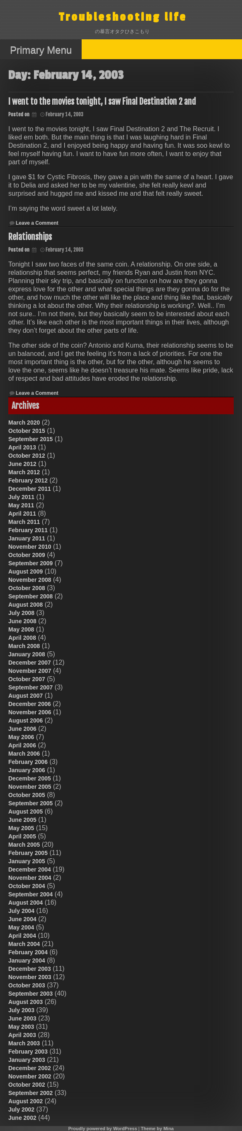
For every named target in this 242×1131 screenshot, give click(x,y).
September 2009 (30, 563)
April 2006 (22, 745)
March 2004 (24, 944)
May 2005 (21, 828)
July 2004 (21, 911)
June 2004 (22, 919)
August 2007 (25, 695)
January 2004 (26, 960)
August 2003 (25, 1002)
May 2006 (21, 737)
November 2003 (29, 977)
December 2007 (29, 662)
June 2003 (22, 1018)
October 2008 (26, 588)
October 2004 (26, 886)
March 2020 (24, 422)
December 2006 (29, 704)
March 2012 (24, 472)
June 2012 (22, 464)
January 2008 (26, 654)
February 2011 (28, 530)
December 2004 (29, 869)
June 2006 (22, 728)
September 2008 (30, 596)
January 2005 (26, 861)
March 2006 (24, 753)
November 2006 (29, 712)
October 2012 (26, 455)
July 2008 (21, 613)
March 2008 (24, 646)
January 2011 (26, 538)
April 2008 (22, 637)
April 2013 (22, 447)
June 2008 (22, 621)
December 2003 (29, 968)
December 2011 (29, 488)
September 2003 (30, 993)
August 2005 (25, 811)
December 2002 (29, 1068)
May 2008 (21, 629)
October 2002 (26, 1084)
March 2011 (24, 522)
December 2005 (29, 778)
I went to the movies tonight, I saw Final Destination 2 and (102, 101)
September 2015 (30, 439)
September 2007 (30, 687)
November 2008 (29, 579)
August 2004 (25, 902)
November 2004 (29, 877)
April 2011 (22, 513)
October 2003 (26, 985)
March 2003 (24, 1043)
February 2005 (28, 853)
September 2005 (30, 803)
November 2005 (29, 786)
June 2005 (22, 819)
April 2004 (22, 935)
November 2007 (29, 671)
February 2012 (28, 480)
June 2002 (22, 1117)
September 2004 (30, 894)
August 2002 (25, 1101)
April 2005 (22, 836)
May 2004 (21, 927)
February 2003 (28, 1051)
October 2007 (26, 679)
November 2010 (29, 546)
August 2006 (25, 720)
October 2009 (26, 555)
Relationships (30, 237)
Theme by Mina (157, 1128)
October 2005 (26, 795)
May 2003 (21, 1026)
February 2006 (28, 762)
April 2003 (22, 1035)
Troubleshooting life (123, 17)
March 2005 (24, 844)
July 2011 (21, 497)
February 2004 (28, 952)
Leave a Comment (37, 223)
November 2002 (29, 1076)
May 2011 (21, 505)
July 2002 (21, 1109)
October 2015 (26, 430)
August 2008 (25, 604)
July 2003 (21, 1010)
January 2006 (26, 770)
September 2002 (30, 1093)
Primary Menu (41, 49)
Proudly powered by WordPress (102, 1128)
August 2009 (25, 571)
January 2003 (26, 1060)
